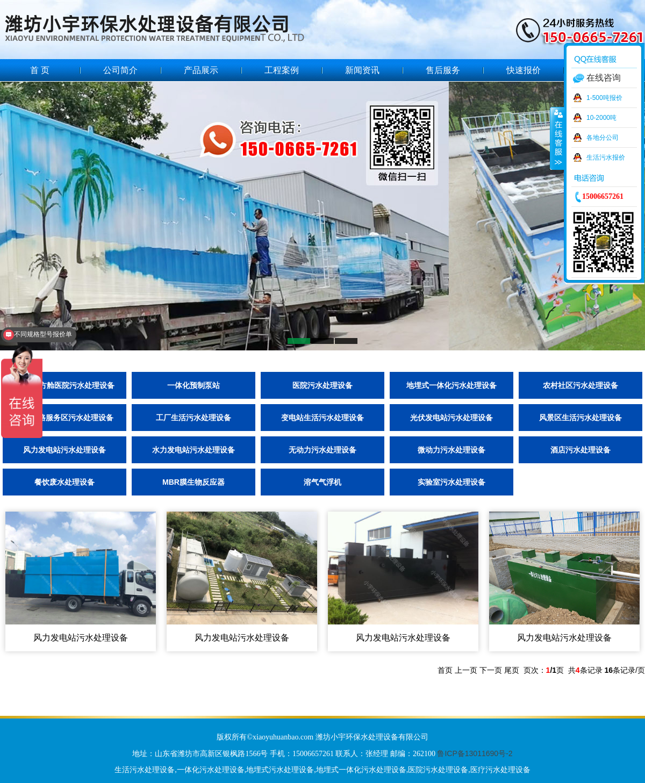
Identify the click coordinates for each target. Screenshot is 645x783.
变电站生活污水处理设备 (322, 417)
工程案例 (281, 70)
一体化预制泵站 (193, 385)
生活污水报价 (605, 157)
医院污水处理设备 (322, 385)
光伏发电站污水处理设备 (451, 417)
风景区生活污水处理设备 (580, 417)
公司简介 (120, 70)
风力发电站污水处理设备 (64, 450)
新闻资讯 (362, 70)
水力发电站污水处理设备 (193, 450)
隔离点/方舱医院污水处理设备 (64, 385)
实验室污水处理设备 (451, 482)
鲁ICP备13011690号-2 (474, 753)
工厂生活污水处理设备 (193, 417)
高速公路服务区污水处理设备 (64, 417)
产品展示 (201, 70)
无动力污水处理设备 (322, 450)
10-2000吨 (601, 117)
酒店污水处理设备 (580, 450)
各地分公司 (602, 137)
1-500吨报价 (604, 98)
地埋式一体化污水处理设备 (451, 385)
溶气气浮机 (322, 482)
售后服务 (443, 70)
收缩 (557, 138)
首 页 (39, 70)
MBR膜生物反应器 (193, 482)
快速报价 (523, 70)
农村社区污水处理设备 (580, 385)
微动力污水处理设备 (451, 450)
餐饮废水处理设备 (64, 482)
